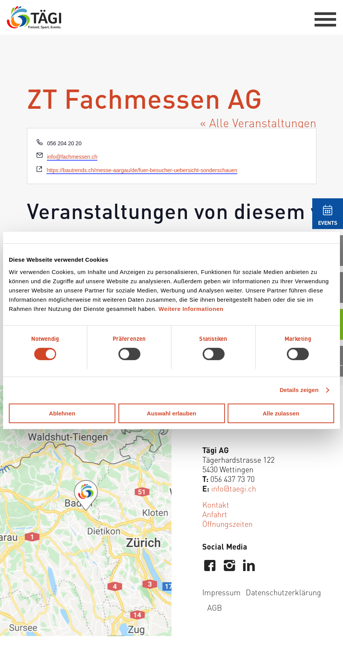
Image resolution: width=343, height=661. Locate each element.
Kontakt (215, 504)
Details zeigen (299, 390)
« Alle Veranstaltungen (258, 122)
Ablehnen (62, 413)
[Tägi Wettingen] (34, 17)
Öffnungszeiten (227, 523)
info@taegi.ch (233, 488)
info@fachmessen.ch (72, 157)
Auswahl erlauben (171, 413)
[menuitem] (321, 17)
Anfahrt (214, 514)
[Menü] (321, 17)
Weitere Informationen (190, 309)
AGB (214, 607)
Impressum (221, 592)
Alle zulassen (281, 413)
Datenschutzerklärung (283, 592)
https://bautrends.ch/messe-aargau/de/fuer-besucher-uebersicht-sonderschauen (142, 170)
